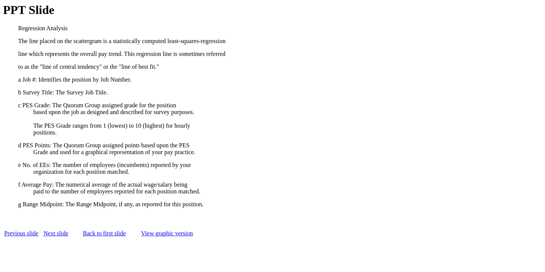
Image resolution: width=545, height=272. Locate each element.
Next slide (56, 233)
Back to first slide (104, 233)
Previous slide (21, 233)
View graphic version (167, 233)
